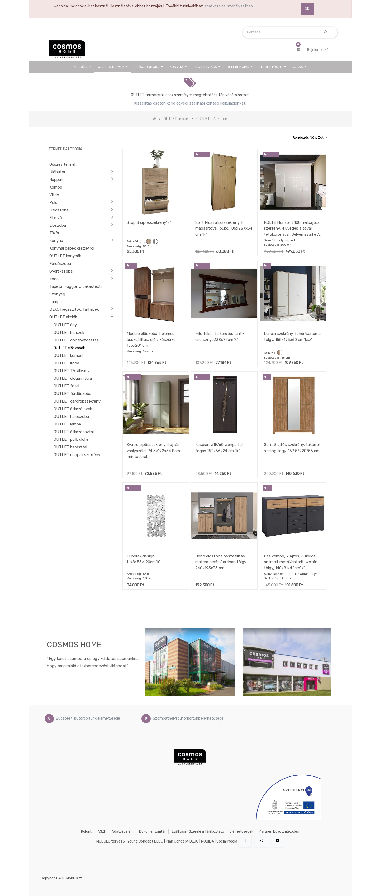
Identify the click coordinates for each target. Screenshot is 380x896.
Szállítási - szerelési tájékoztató (197, 831)
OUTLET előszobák (69, 348)
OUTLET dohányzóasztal (76, 340)
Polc (53, 202)
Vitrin (54, 194)
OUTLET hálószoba (71, 416)
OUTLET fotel (66, 386)
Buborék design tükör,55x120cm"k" (144, 559)
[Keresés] (282, 135)
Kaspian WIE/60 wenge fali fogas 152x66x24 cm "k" (219, 447)
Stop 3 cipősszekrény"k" (149, 222)
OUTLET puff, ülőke (71, 439)
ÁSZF (102, 831)
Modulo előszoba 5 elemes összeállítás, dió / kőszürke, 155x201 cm (152, 339)
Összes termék (62, 164)
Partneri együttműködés (279, 831)
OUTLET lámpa (67, 424)
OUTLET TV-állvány (71, 370)
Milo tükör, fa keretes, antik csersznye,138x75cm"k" (219, 336)
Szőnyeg (57, 294)
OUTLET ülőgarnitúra (73, 378)
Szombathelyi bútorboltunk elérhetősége (188, 718)
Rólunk (86, 831)
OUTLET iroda (66, 363)
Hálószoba (59, 210)
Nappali (56, 179)
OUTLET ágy (65, 325)
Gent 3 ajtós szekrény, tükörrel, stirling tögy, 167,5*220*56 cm (292, 447)
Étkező (55, 217)
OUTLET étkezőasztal (74, 431)
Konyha (56, 240)
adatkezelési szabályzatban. (229, 6)
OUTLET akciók (63, 317)
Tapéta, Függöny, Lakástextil (75, 286)
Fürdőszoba (60, 263)
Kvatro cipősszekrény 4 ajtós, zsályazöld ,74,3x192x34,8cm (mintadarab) (153, 450)
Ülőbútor (57, 172)
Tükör (54, 233)
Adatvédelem (123, 831)
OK (307, 9)
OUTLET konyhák (65, 256)
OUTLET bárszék (69, 332)
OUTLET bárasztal (70, 447)
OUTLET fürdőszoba (72, 393)
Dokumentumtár (152, 831)
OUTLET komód (68, 355)
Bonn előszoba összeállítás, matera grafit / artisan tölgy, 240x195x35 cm (221, 562)
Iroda (54, 278)
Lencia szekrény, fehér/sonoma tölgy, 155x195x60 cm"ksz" (292, 336)
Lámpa (55, 301)
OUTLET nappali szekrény (77, 454)
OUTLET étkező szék (73, 409)
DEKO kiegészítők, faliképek (74, 309)
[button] (309, 137)
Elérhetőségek (241, 831)
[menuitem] (82, 67)
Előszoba (57, 225)
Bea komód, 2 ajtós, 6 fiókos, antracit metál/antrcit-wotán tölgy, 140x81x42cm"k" (290, 562)
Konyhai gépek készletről (71, 248)
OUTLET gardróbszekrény (77, 401)
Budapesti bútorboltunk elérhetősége (88, 718)
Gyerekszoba (61, 271)
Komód (55, 187)
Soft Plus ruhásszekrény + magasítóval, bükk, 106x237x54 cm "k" (223, 228)
